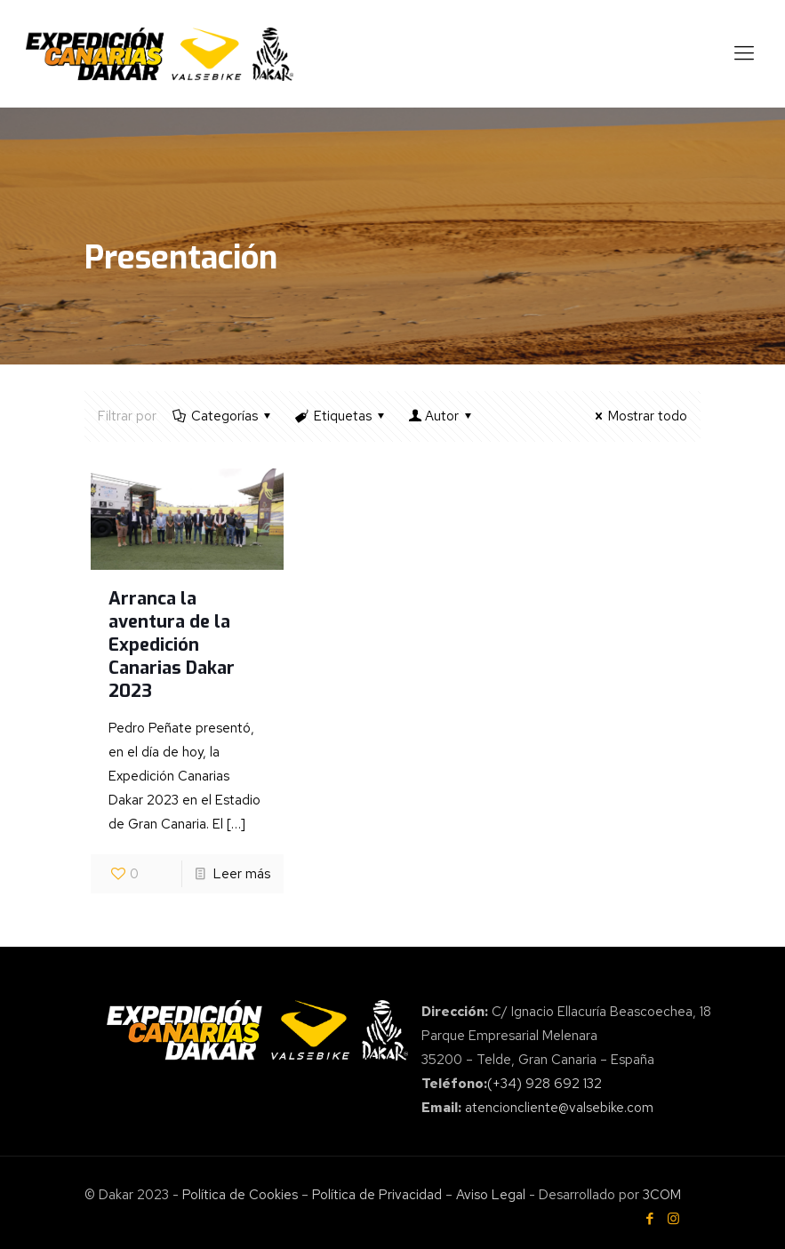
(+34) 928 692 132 (544, 1084)
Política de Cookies (240, 1195)
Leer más (241, 874)
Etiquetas (341, 416)
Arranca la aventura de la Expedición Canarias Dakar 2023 (171, 645)
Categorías (223, 416)
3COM (660, 1195)
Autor (441, 416)
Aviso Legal (490, 1195)
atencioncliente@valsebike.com (559, 1108)
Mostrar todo (638, 416)
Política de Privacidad (377, 1195)
